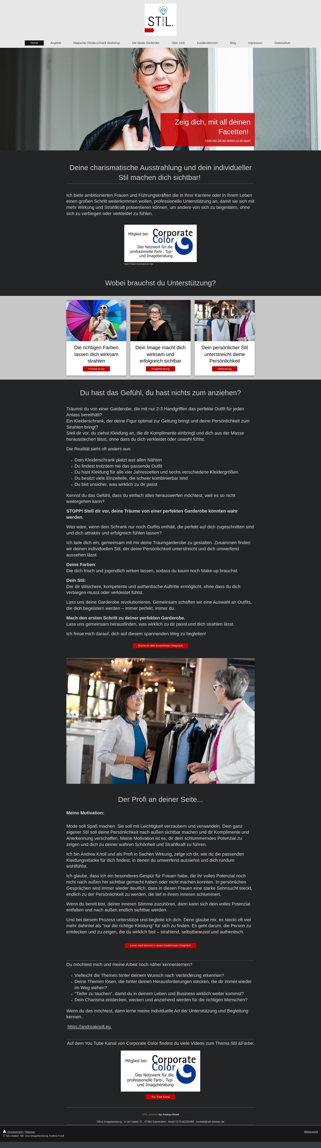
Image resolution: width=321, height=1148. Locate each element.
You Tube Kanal (160, 1096)
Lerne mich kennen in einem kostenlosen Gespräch (160, 945)
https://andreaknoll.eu (90, 1026)
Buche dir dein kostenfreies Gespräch (160, 645)
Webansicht (311, 1131)
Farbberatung (96, 368)
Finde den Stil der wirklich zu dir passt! (228, 140)
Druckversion (13, 1131)
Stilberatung (225, 368)
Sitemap (30, 1131)
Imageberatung (160, 368)
